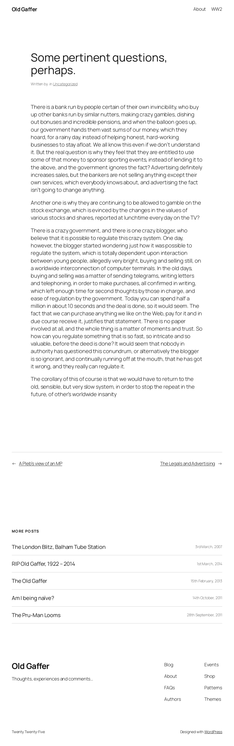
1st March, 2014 (210, 563)
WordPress (213, 731)
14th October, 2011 (207, 597)
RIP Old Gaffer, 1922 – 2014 (43, 564)
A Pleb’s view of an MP (40, 463)
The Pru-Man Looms (36, 615)
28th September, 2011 (204, 614)
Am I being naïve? (33, 598)
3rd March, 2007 (209, 546)
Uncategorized (65, 83)
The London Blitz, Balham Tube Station (59, 547)
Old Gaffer (24, 9)
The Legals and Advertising (187, 463)
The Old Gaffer (29, 581)
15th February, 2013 (206, 580)
